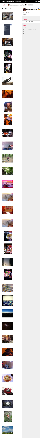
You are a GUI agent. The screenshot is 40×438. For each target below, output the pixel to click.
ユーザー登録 (18, 1)
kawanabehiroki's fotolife (18, 5)
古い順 (9, 8)
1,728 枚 (26, 12)
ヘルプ (30, 1)
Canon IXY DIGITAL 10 (29, 30)
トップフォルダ (28, 21)
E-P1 (25, 14)
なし (25, 27)
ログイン (25, 1)
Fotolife (4, 5)
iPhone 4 (26, 34)
